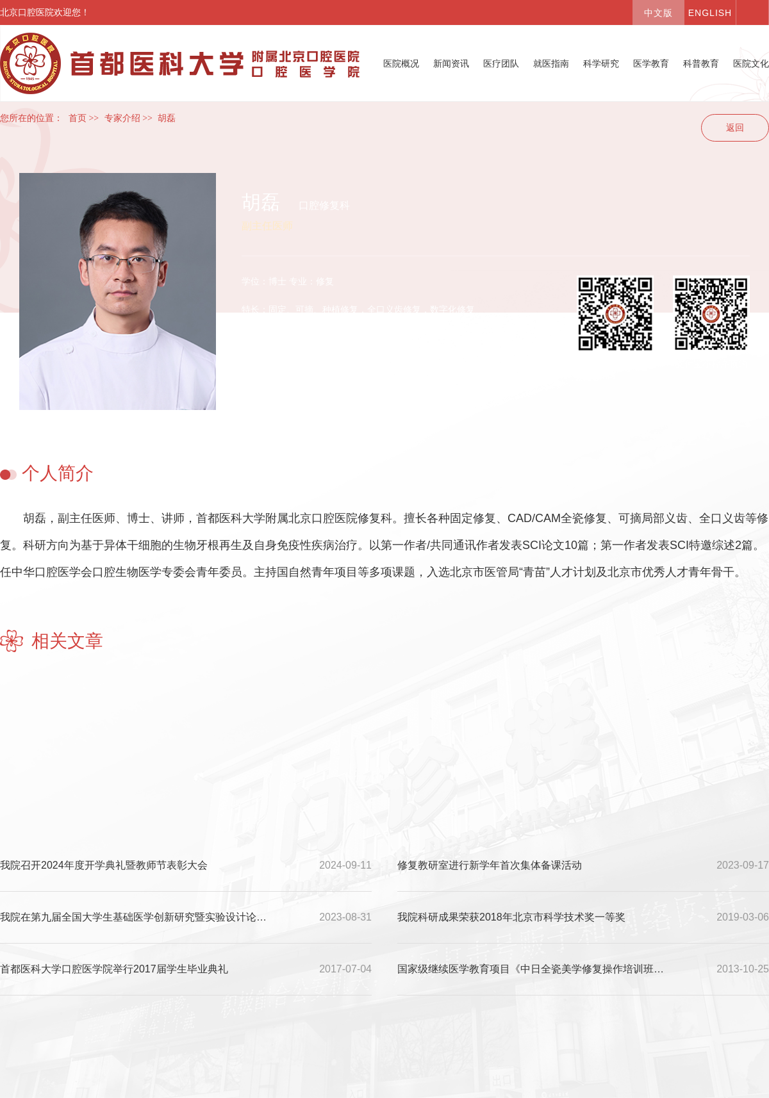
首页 (78, 118)
